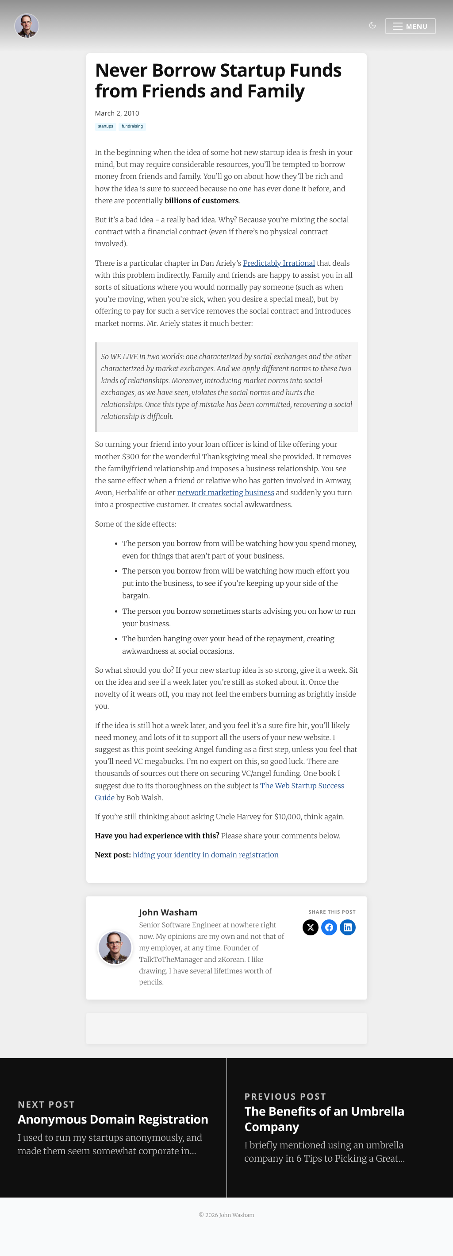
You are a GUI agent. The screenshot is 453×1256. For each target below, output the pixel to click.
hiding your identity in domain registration (206, 855)
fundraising (132, 126)
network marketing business (225, 492)
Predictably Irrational (279, 263)
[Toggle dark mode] (372, 26)
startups (106, 126)
